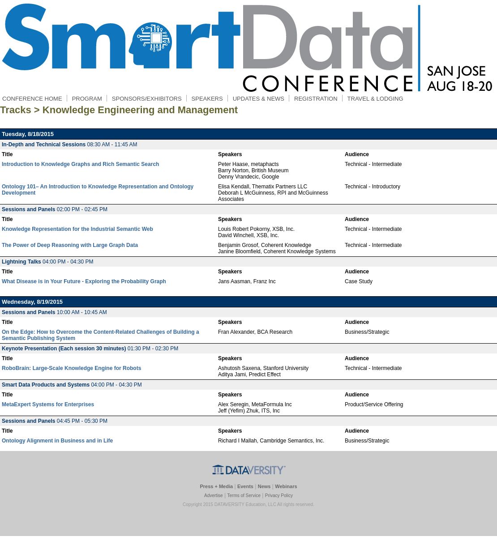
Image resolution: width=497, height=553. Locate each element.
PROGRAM (87, 98)
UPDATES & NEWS (258, 98)
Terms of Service (243, 495)
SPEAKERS (207, 98)
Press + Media (216, 486)
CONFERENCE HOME (32, 98)
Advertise (213, 495)
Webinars (286, 486)
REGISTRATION (316, 98)
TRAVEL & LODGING (375, 98)
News (264, 486)
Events (245, 486)
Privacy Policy (279, 495)
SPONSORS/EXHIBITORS (147, 98)
